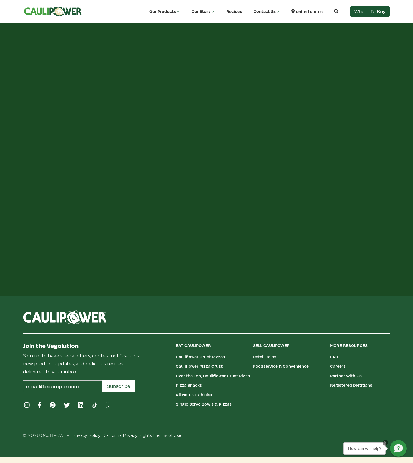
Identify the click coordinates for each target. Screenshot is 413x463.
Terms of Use (168, 435)
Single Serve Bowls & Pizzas (204, 404)
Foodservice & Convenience (281, 366)
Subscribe (118, 386)
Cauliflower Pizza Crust (199, 366)
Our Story (203, 11)
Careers (338, 366)
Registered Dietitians (351, 385)
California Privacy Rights (128, 435)
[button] (330, 11)
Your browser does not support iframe (206, 152)
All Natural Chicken (195, 394)
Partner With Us (346, 375)
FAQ (334, 356)
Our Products (164, 11)
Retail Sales (264, 356)
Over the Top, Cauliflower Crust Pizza (213, 375)
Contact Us (267, 11)
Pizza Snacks (189, 385)
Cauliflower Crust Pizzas (200, 356)
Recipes (234, 11)
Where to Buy (369, 11)
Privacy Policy (86, 435)
